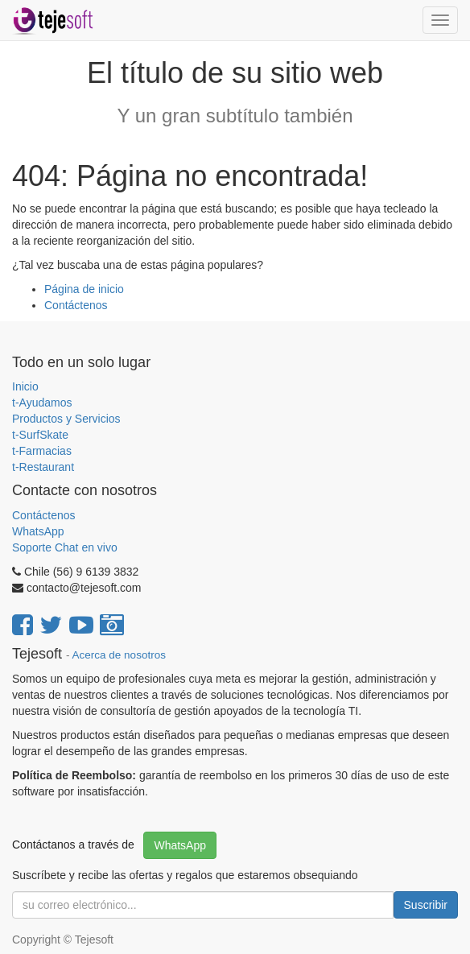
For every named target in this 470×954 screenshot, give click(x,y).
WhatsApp (39, 531)
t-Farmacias (42, 450)
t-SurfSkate (40, 434)
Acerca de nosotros (119, 655)
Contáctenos (76, 305)
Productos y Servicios (66, 418)
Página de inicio (84, 289)
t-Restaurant (43, 466)
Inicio (25, 386)
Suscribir (425, 904)
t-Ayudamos (42, 402)
